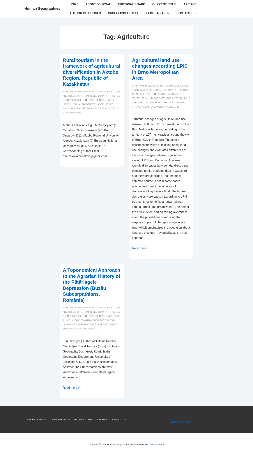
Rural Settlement (106, 324)
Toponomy (90, 328)
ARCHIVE (190, 4)
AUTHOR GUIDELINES (85, 13)
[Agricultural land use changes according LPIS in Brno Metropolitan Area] (144, 94)
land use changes (162, 107)
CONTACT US (186, 13)
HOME (74, 4)
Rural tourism (72, 112)
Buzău (111, 320)
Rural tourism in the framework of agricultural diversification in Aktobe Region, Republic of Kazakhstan (91, 72)
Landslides (70, 324)
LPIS (176, 107)
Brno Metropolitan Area (170, 102)
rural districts (109, 108)
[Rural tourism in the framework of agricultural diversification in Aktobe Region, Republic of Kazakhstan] (75, 100)
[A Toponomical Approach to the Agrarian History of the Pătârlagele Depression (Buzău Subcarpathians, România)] (75, 316)
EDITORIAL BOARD (131, 4)
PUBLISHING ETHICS (123, 13)
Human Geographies (42, 8)
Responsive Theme (181, 421)
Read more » (71, 387)
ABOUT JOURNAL (98, 4)
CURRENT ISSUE (164, 4)
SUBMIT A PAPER (157, 13)
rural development (86, 108)
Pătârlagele (86, 324)
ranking (68, 108)
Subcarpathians (73, 328)
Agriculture (105, 104)
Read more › (140, 248)
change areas (140, 107)
